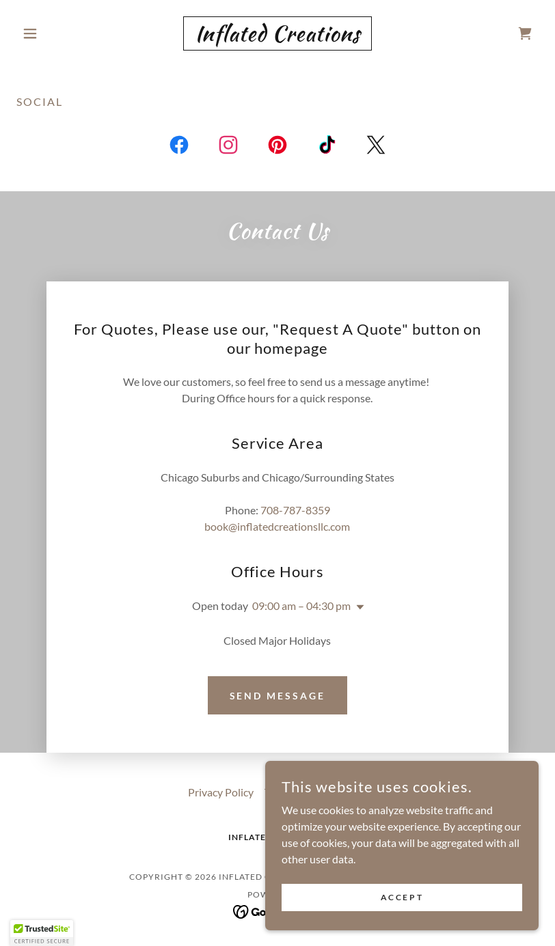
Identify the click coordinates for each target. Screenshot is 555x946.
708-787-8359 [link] (295, 509)
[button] (55, 33)
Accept (402, 897)
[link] (278, 36)
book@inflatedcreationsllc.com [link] (277, 526)
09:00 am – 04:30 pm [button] (301, 605)
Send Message (278, 695)
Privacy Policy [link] (221, 791)
